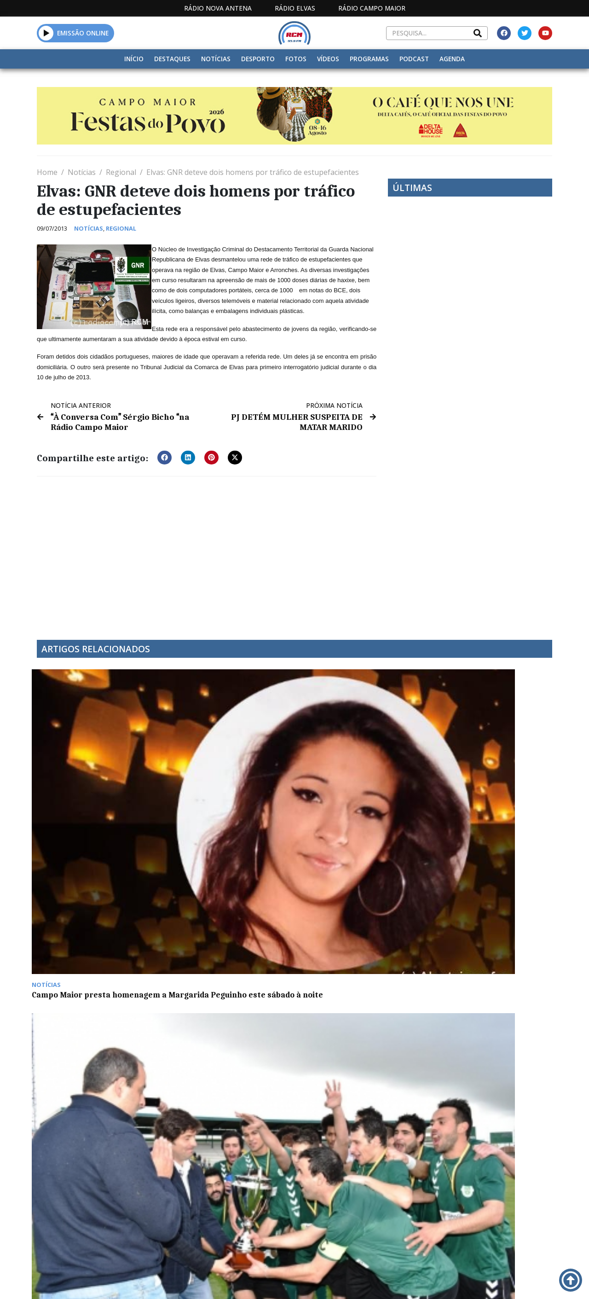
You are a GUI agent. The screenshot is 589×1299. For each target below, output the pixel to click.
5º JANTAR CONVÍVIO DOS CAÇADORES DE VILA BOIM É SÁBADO (89, 904)
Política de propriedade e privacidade (473, 1281)
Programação (333, 1280)
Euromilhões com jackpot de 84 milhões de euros (486, 769)
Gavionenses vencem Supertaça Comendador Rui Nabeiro (220, 773)
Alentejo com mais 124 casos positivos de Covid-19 (222, 900)
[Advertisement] (206, 550)
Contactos (393, 1280)
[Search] (477, 33)
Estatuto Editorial (243, 1281)
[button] (46, 33)
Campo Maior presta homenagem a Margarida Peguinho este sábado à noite (93, 773)
